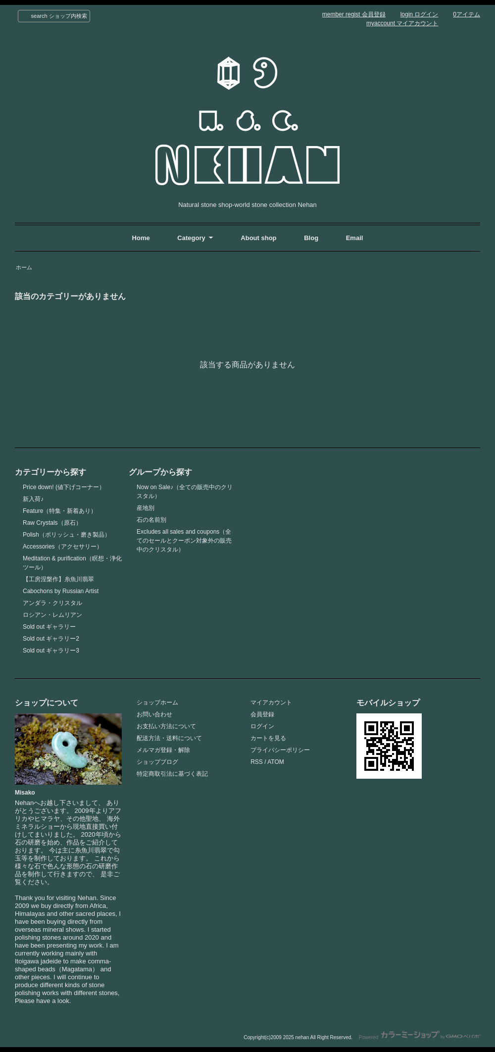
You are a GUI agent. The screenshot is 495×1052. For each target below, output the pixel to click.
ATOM (275, 761)
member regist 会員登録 (354, 14)
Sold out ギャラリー (49, 626)
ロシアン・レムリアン (52, 614)
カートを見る (268, 738)
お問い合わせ (154, 714)
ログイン (262, 726)
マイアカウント (271, 702)
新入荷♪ (33, 499)
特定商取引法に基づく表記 (172, 773)
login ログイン (419, 14)
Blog (312, 238)
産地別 (145, 507)
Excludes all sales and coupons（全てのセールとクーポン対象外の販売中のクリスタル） (184, 540)
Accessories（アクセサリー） (62, 546)
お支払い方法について (166, 726)
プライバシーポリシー (280, 750)
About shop (258, 238)
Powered (419, 1037)
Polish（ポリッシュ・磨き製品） (66, 534)
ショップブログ (157, 761)
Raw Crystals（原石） (52, 522)
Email (354, 238)
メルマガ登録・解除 (163, 750)
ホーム (24, 267)
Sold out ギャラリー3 (51, 650)
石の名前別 (151, 519)
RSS (256, 761)
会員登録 (262, 714)
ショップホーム (157, 702)
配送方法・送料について (169, 738)
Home (141, 238)
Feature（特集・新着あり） (60, 510)
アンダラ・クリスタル (52, 603)
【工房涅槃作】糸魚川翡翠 (58, 579)
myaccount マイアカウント (402, 23)
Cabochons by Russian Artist (61, 591)
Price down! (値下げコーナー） (64, 487)
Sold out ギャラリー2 (51, 638)
